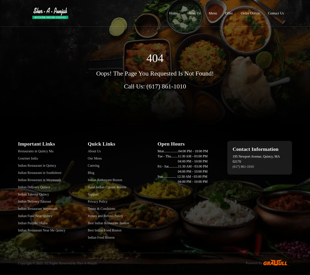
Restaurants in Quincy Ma (35, 151)
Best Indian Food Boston (105, 230)
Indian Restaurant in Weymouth (39, 180)
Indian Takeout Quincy (33, 194)
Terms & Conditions (101, 208)
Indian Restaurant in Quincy (37, 165)
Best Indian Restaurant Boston (108, 223)
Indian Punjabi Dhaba (33, 223)
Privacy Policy (98, 201)
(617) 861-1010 (166, 86)
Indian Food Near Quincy (35, 216)
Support (93, 194)
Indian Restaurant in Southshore (40, 173)
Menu (213, 13)
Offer (229, 13)
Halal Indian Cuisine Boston (107, 187)
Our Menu (95, 158)
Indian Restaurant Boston (105, 180)
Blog (91, 173)
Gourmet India (28, 158)
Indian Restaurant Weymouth (38, 208)
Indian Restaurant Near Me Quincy (42, 230)
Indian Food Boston (101, 237)
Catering (93, 165)
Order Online (250, 13)
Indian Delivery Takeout (34, 201)
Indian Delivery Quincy (34, 187)
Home (173, 13)
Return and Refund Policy (105, 216)
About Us (194, 13)
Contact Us (276, 13)
